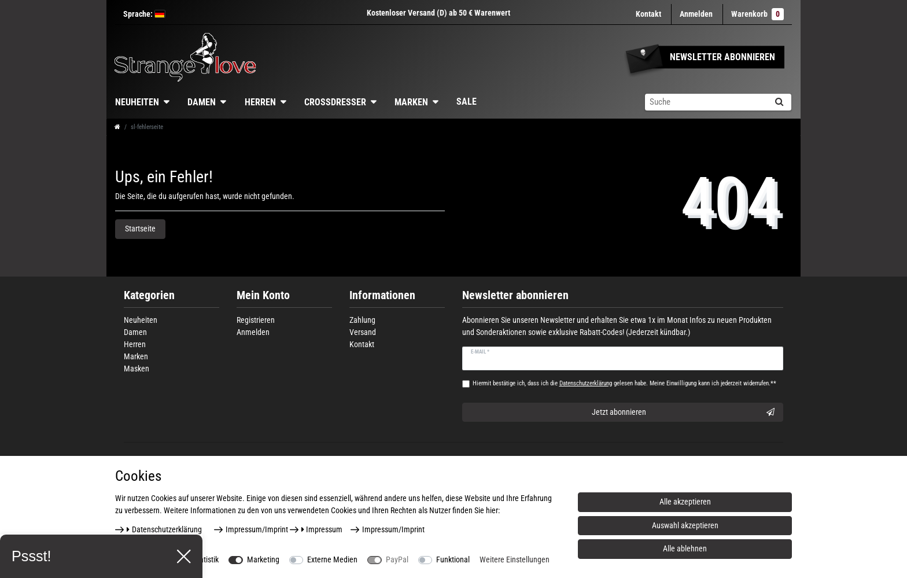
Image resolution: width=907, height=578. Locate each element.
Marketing (263, 559)
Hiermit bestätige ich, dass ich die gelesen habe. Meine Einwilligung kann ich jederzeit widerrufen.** (624, 383)
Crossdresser (335, 102)
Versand (362, 332)
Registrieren (256, 320)
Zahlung (362, 320)
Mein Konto (263, 295)
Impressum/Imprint (257, 529)
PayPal (397, 559)
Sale (466, 101)
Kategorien (149, 295)
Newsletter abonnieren (515, 295)
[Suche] (778, 102)
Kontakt (648, 14)
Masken (136, 368)
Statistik (206, 559)
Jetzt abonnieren (683, 412)
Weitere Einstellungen (515, 559)
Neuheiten (137, 102)
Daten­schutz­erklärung (164, 529)
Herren (260, 102)
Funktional (453, 559)
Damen (201, 102)
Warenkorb (757, 14)
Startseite (140, 228)
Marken (411, 102)
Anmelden (253, 332)
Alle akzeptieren (685, 501)
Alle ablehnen (685, 548)
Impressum (322, 529)
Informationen (382, 295)
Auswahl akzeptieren (685, 525)
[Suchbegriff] (705, 102)
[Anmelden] (696, 14)
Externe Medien (332, 559)
